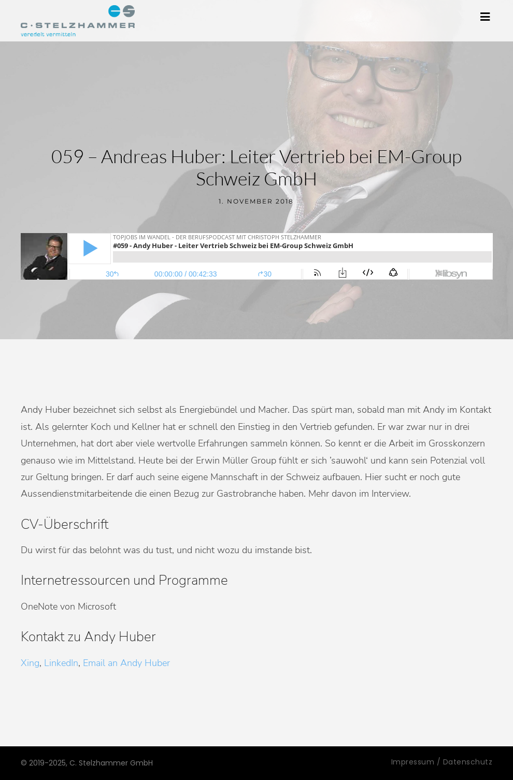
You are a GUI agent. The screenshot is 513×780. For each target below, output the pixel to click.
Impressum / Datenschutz (442, 762)
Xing (30, 663)
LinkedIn (61, 663)
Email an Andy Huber (126, 663)
